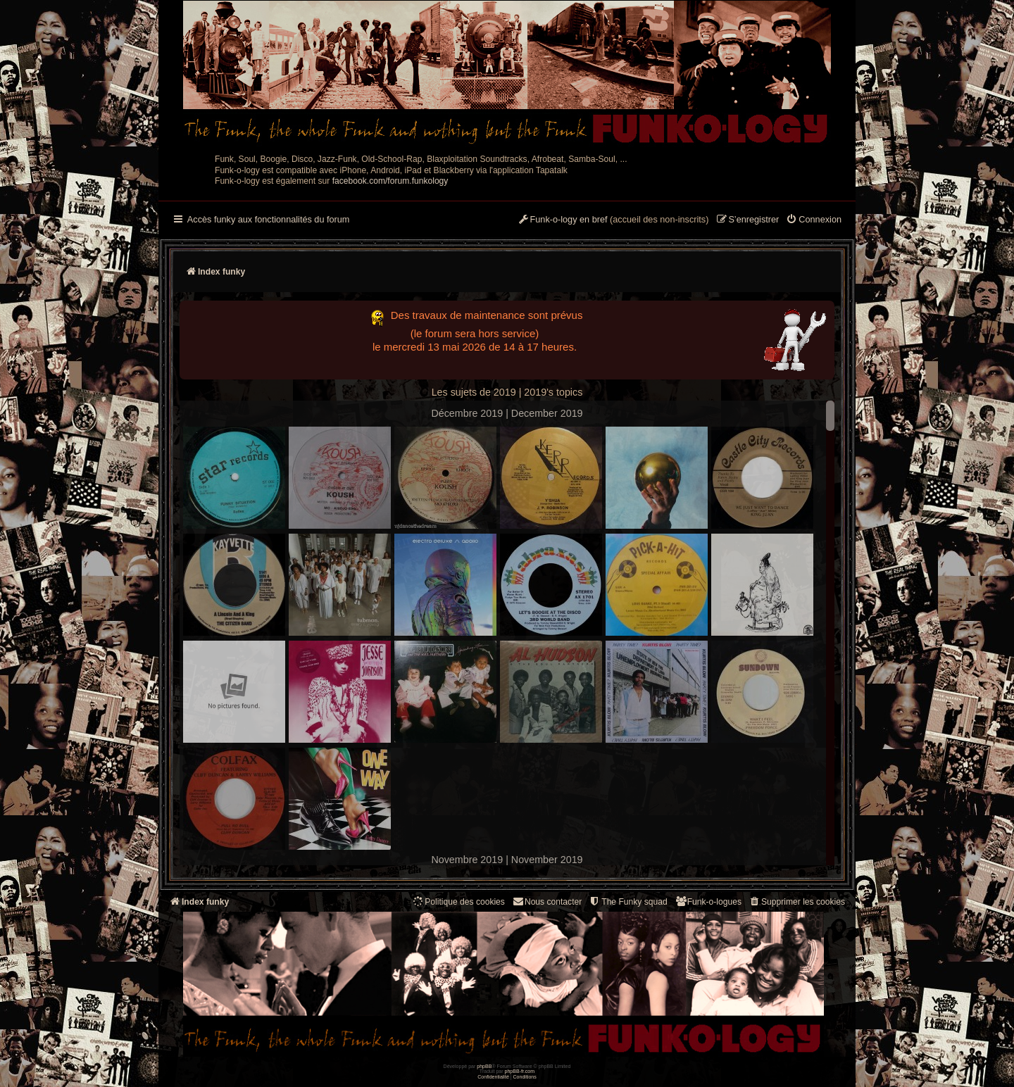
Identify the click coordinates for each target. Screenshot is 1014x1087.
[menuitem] (813, 220)
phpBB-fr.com (520, 1071)
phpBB (484, 1066)
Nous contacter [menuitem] (547, 901)
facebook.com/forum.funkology (390, 181)
